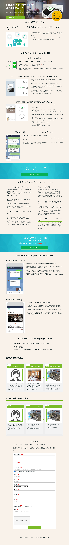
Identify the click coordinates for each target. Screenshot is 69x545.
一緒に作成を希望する (28, 507)
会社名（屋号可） (17, 454)
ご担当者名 (16, 463)
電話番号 (15, 475)
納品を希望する (18, 507)
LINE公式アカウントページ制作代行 (15, 17)
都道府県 (15, 485)
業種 (15, 500)
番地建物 (15, 495)
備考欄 (15, 510)
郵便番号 (15, 480)
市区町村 (15, 490)
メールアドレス (17, 468)
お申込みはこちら (34, 174)
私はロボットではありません (21, 522)
